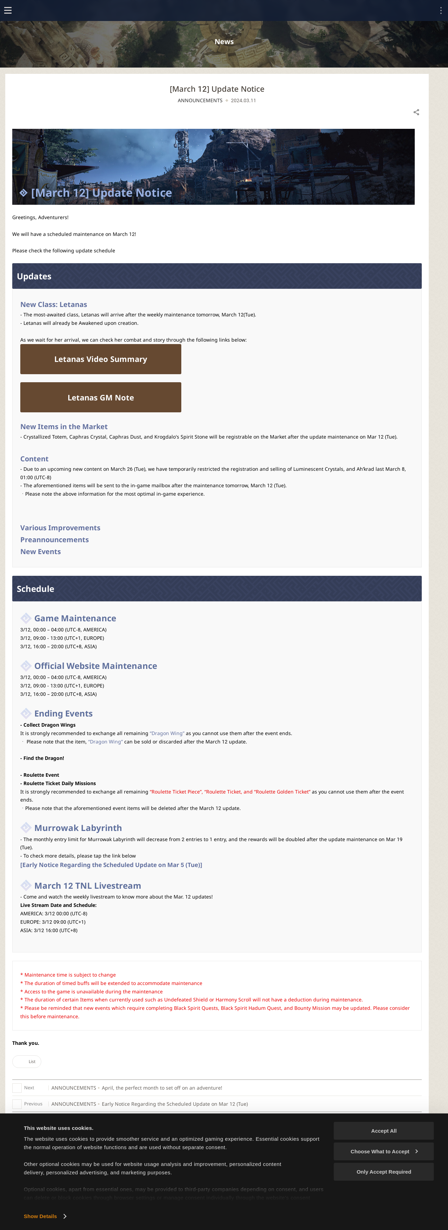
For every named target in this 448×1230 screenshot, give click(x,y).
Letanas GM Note (101, 397)
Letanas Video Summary (100, 359)
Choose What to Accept (384, 1151)
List (26, 1061)
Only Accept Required (384, 1172)
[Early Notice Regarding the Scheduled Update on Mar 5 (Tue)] (111, 865)
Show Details (40, 1216)
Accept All (384, 1131)
